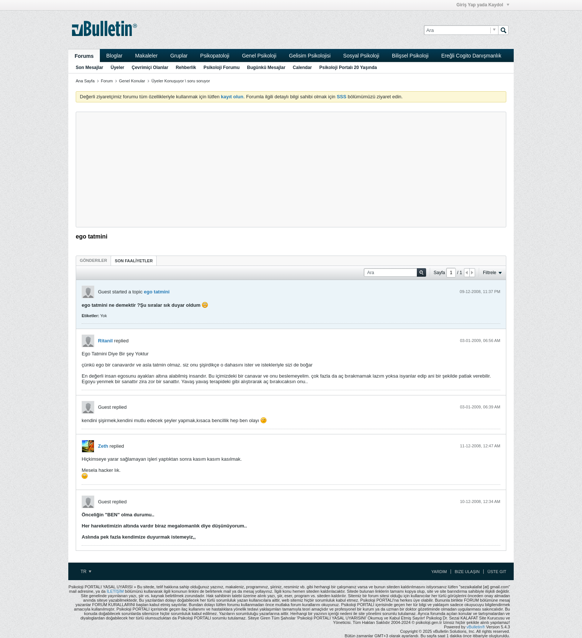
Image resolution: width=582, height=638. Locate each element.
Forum (107, 81)
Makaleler (146, 56)
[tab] (93, 260)
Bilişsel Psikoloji (410, 56)
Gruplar (179, 56)
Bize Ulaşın (467, 571)
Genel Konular (132, 81)
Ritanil (105, 340)
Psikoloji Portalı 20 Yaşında (348, 67)
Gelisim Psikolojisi (310, 56)
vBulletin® (476, 627)
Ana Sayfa (85, 81)
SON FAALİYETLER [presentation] (134, 261)
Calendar (302, 67)
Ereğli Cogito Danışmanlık (471, 56)
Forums (84, 56)
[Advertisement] (291, 169)
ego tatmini (157, 292)
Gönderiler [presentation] (93, 260)
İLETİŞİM (115, 591)
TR (86, 571)
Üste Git (496, 571)
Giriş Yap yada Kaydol (483, 4)
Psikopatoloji (214, 56)
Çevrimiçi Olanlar (150, 67)
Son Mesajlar (89, 67)
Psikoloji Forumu (221, 67)
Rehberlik (186, 67)
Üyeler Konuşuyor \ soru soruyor (180, 81)
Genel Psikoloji (259, 56)
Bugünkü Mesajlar (266, 67)
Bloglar (114, 56)
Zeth (103, 446)
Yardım (439, 571)
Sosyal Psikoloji (361, 56)
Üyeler (117, 67)
